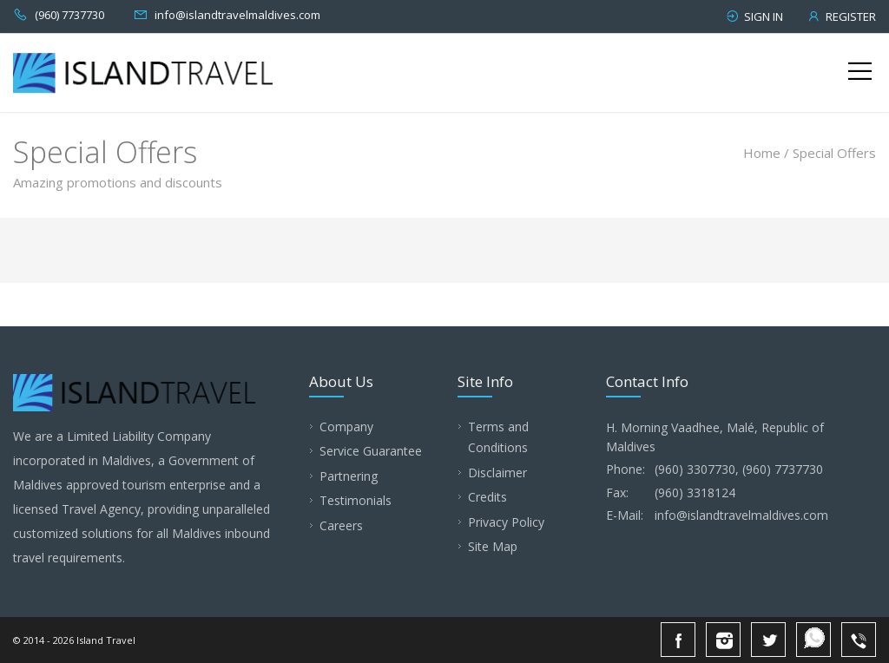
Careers (341, 525)
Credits (487, 497)
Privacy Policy (506, 522)
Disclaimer (497, 472)
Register (841, 16)
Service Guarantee (370, 451)
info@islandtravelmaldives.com (237, 15)
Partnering (348, 476)
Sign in (754, 16)
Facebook (678, 639)
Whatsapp (813, 639)
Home (761, 152)
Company (346, 426)
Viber (858, 639)
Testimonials (355, 500)
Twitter (768, 639)
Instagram (723, 639)
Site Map (492, 546)
